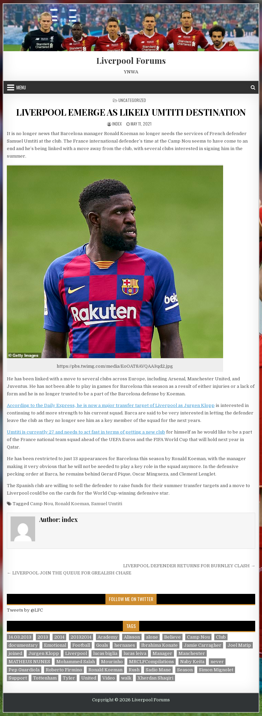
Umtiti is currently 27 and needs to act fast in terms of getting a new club (86, 432)
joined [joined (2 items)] (15, 653)
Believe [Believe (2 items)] (172, 637)
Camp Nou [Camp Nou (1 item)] (198, 637)
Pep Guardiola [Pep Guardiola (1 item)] (24, 669)
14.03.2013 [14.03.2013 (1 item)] (20, 637)
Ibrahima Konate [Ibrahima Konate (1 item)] (159, 645)
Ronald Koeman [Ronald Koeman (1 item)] (105, 669)
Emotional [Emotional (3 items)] (55, 645)
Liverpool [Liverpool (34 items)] (76, 653)
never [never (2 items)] (217, 661)
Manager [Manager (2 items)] (162, 653)
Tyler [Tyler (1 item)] (69, 678)
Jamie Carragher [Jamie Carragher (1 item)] (202, 645)
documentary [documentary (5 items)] (23, 645)
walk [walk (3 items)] (126, 678)
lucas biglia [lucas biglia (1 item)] (105, 653)
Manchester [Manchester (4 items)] (191, 653)
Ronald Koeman (72, 503)
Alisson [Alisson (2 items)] (132, 637)
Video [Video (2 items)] (108, 678)
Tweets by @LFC (25, 610)
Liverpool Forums (131, 60)
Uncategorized (132, 100)
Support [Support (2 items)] (18, 678)
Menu (21, 87)
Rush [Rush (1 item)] (134, 669)
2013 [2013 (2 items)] (43, 637)
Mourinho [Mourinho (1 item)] (112, 661)
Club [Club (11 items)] (221, 637)
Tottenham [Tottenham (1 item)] (45, 678)
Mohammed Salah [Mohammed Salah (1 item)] (75, 661)
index (117, 124)
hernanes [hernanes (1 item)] (124, 645)
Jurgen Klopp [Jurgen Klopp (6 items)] (43, 653)
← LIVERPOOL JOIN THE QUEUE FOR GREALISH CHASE (69, 572)
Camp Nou (41, 503)
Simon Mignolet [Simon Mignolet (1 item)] (216, 669)
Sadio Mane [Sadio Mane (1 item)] (158, 669)
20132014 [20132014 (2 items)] (81, 637)
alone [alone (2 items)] (152, 637)
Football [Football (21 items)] (81, 645)
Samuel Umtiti (106, 503)
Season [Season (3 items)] (185, 669)
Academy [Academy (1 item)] (108, 637)
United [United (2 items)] (88, 678)
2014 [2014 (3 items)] (59, 637)
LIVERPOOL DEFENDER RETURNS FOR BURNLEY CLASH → (189, 565)
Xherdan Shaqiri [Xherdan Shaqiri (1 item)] (155, 678)
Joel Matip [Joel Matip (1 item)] (239, 645)
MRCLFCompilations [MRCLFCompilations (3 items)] (151, 661)
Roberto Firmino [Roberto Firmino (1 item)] (64, 669)
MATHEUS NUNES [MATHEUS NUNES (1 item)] (29, 661)
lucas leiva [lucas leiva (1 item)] (134, 653)
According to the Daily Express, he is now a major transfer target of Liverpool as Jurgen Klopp (111, 405)
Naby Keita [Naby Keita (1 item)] (192, 661)
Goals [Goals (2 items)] (102, 645)
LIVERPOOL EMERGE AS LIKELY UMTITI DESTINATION (131, 112)
